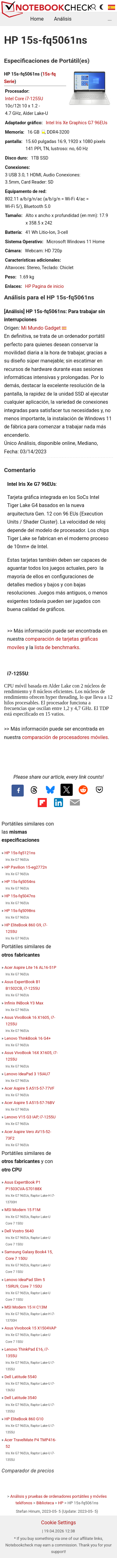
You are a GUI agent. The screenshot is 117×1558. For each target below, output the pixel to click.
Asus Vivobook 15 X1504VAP (30, 1328)
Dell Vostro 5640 (19, 1231)
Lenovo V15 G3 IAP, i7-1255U (30, 1117)
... (110, 19)
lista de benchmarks (56, 647)
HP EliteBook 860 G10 (23, 1419)
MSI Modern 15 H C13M (25, 1307)
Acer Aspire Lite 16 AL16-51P (30, 967)
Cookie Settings (58, 1523)
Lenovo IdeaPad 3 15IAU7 (27, 1074)
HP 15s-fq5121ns (19, 852)
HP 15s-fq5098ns (19, 910)
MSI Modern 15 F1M (22, 1209)
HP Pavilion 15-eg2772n (25, 867)
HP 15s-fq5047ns (19, 896)
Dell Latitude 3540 (20, 1397)
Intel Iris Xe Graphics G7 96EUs (76, 123)
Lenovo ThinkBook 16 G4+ (27, 1038)
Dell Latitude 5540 (20, 1376)
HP (60, 1503)
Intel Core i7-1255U (24, 98)
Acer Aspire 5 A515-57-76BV (29, 1102)
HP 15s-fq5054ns (19, 881)
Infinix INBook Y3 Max (23, 1003)
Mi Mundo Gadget (41, 328)
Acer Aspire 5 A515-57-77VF (29, 1088)
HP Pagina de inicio (44, 286)
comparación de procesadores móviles (65, 737)
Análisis (62, 19)
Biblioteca (45, 1503)
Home (37, 19)
